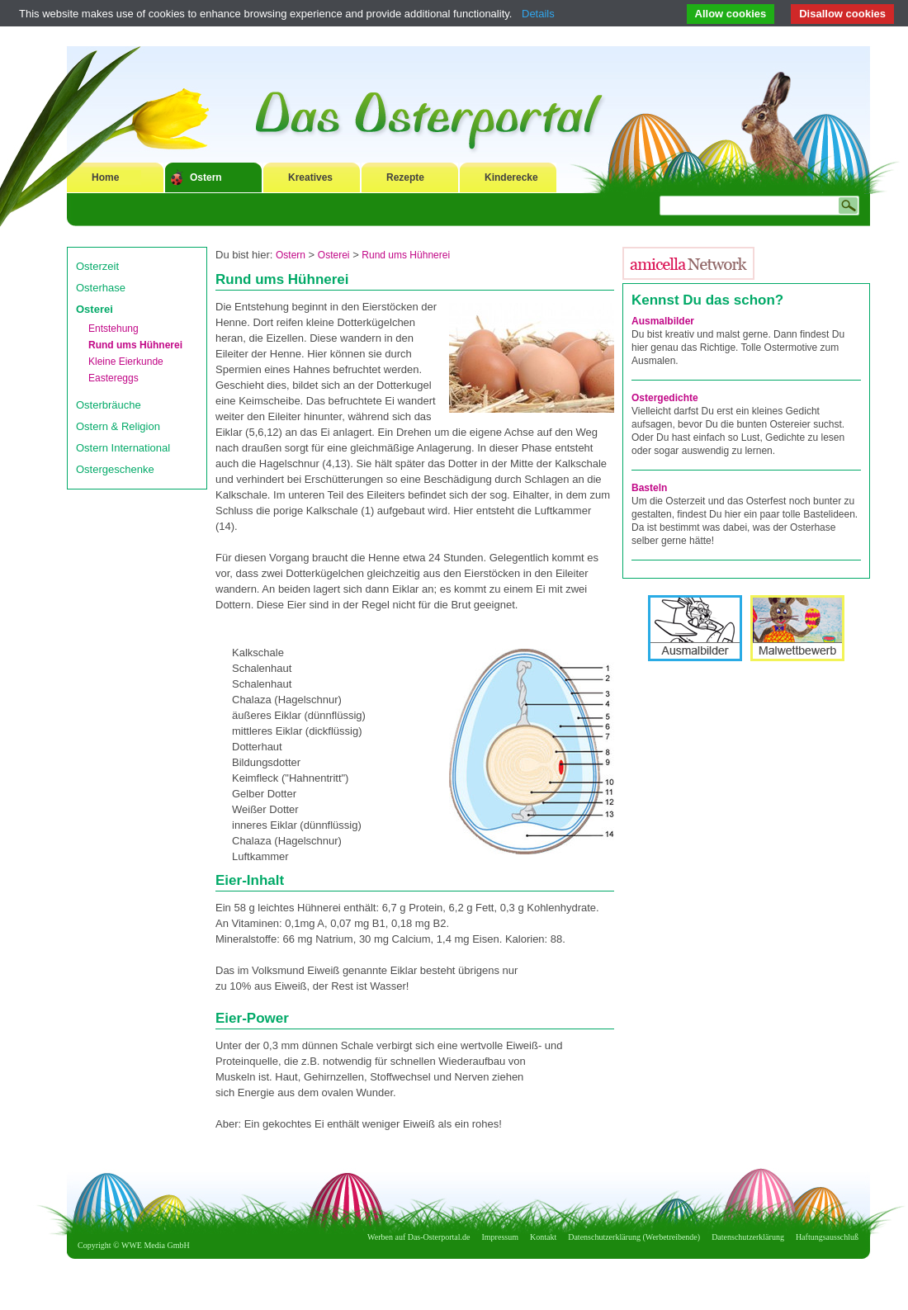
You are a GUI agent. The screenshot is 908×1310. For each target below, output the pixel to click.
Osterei (94, 309)
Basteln (649, 488)
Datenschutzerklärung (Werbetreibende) (634, 1236)
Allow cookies (731, 13)
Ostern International (123, 448)
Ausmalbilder (662, 321)
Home (105, 177)
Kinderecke (511, 177)
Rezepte (405, 177)
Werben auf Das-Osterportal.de (418, 1236)
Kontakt (543, 1236)
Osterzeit (97, 266)
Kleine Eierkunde (125, 361)
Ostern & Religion (118, 426)
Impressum (500, 1236)
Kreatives (310, 177)
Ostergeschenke (115, 469)
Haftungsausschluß (827, 1236)
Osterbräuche (108, 405)
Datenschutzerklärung (748, 1236)
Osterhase (100, 287)
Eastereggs (113, 378)
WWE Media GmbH (155, 1245)
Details (538, 13)
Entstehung (113, 328)
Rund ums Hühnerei (135, 345)
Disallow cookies (842, 13)
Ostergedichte (664, 398)
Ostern (206, 177)
